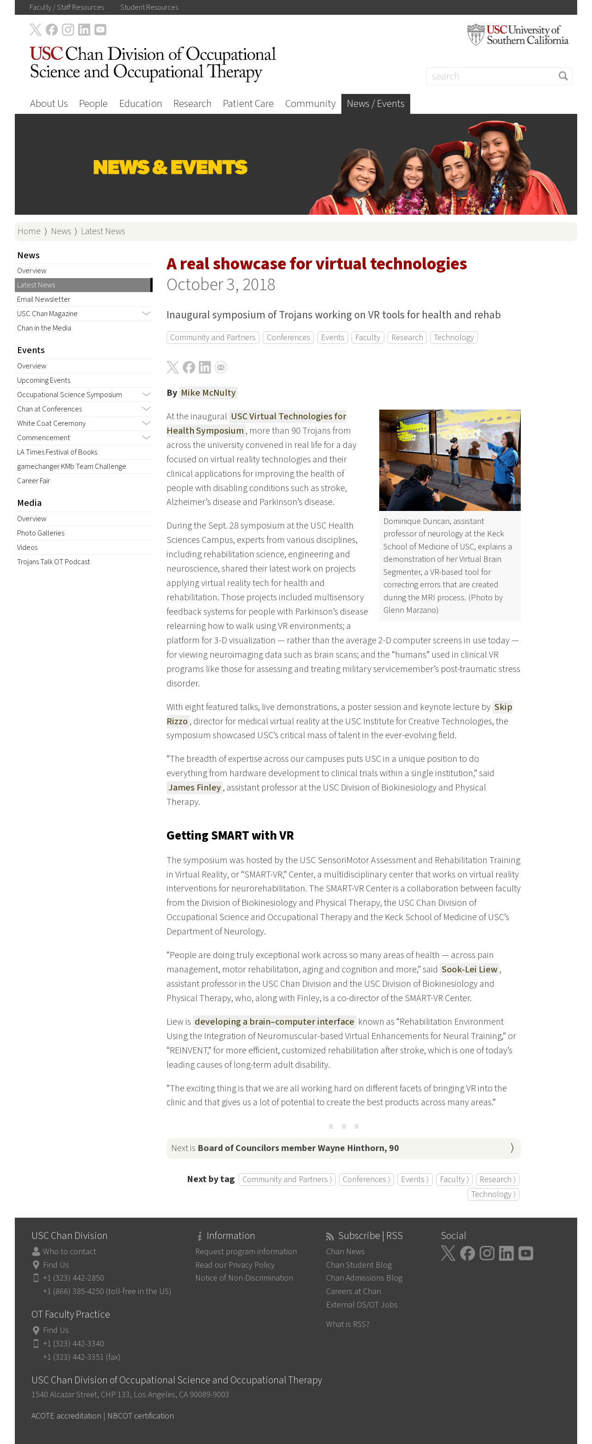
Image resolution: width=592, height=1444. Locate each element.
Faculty (367, 337)
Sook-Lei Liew (470, 969)
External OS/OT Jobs (362, 1305)
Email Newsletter (43, 299)
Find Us (56, 1265)
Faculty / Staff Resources (67, 7)
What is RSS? (348, 1324)
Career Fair (33, 480)
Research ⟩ (498, 1179)
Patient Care (248, 103)
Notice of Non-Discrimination (244, 1278)
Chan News (345, 1251)
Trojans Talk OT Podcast (53, 561)
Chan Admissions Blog (364, 1278)
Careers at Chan (353, 1291)
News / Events (376, 103)
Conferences (288, 337)
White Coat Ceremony (51, 423)
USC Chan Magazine (47, 313)
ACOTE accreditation (66, 1416)
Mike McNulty (208, 392)
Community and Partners (213, 337)
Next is (285, 1148)
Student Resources (149, 7)
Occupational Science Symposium (69, 394)
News (61, 231)
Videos (27, 547)
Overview (31, 270)
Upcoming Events (43, 380)
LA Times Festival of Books (57, 452)
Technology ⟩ (493, 1194)
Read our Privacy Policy (235, 1265)
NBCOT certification (140, 1416)
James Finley (194, 787)
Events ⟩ (415, 1179)
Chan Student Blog (359, 1265)
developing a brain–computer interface (274, 1021)
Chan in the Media (44, 328)
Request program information (246, 1251)
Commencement (43, 437)
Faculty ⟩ (454, 1179)
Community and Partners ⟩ (287, 1179)
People (93, 103)
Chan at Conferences (49, 409)
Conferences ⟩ (366, 1179)
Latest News (103, 231)
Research (192, 103)
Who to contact (69, 1251)
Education (140, 103)
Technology (454, 337)
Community (310, 103)
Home (29, 231)
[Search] (499, 76)
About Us (49, 103)
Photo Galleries (40, 533)
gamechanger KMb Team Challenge (71, 466)
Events (333, 337)
